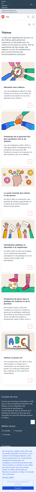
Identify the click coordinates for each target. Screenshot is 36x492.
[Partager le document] (33, 24)
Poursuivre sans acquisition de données (18, 483)
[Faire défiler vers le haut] (33, 422)
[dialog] (18, 469)
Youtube (6, 435)
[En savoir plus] (30, 105)
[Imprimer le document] (29, 24)
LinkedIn (6, 431)
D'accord (18, 488)
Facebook (17, 431)
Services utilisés (8, 477)
